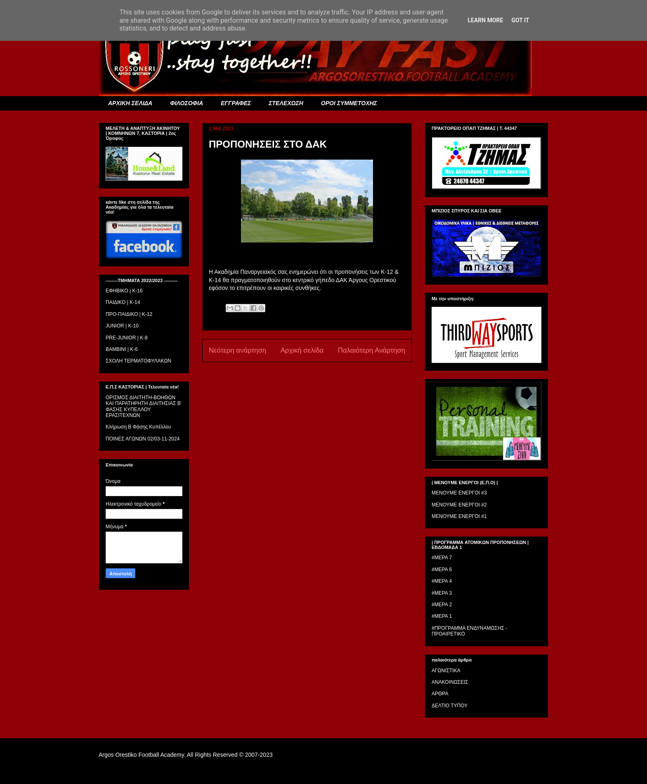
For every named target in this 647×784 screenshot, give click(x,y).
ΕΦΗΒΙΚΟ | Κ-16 (124, 291)
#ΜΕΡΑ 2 (442, 604)
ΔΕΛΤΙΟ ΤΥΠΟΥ (450, 706)
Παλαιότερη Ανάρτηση (371, 350)
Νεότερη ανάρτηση (237, 350)
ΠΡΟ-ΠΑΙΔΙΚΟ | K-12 (129, 314)
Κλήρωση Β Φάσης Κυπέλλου (138, 427)
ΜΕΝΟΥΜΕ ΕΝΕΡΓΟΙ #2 (459, 505)
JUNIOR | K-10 (122, 326)
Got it (520, 20)
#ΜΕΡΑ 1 (442, 616)
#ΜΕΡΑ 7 (442, 557)
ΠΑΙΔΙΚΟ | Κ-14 (123, 302)
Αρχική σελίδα (302, 350)
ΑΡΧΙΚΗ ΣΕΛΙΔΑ (130, 103)
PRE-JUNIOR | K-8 (127, 338)
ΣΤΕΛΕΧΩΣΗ (286, 103)
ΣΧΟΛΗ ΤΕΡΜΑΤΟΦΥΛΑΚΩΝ (138, 361)
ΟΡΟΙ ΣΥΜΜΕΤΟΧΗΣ (349, 103)
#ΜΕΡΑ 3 (442, 593)
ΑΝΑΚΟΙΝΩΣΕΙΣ (450, 682)
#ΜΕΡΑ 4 (442, 581)
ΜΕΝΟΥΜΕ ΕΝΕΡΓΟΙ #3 (459, 493)
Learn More (485, 20)
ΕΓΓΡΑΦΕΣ (236, 103)
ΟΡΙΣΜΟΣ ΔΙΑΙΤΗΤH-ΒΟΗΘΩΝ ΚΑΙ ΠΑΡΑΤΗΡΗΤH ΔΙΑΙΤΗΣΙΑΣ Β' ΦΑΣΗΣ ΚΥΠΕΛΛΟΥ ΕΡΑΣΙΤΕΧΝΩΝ (144, 406)
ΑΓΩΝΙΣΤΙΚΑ (446, 670)
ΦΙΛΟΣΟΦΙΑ (186, 103)
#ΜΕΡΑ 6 (442, 569)
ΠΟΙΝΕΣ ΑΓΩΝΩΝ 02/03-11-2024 (142, 439)
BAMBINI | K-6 (122, 349)
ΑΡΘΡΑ (440, 694)
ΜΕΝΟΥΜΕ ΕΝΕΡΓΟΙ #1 (459, 516)
